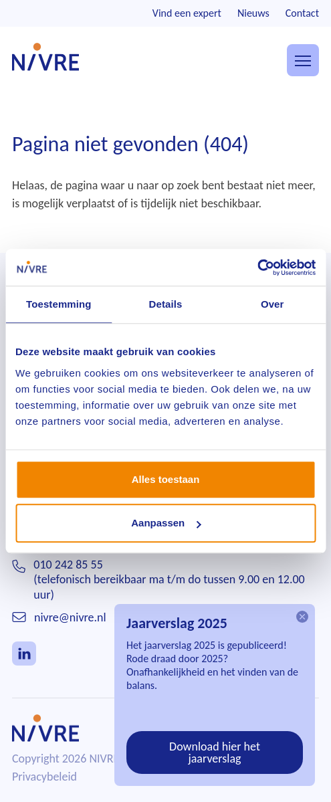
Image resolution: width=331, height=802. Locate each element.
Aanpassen (166, 522)
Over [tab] (272, 304)
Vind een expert (186, 13)
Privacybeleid (44, 776)
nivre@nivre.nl (70, 617)
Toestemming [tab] (59, 304)
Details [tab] (166, 304)
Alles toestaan (166, 479)
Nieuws (253, 13)
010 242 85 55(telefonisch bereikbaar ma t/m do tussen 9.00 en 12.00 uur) (168, 579)
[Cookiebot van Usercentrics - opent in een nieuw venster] (257, 267)
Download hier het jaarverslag (214, 752)
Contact (302, 13)
